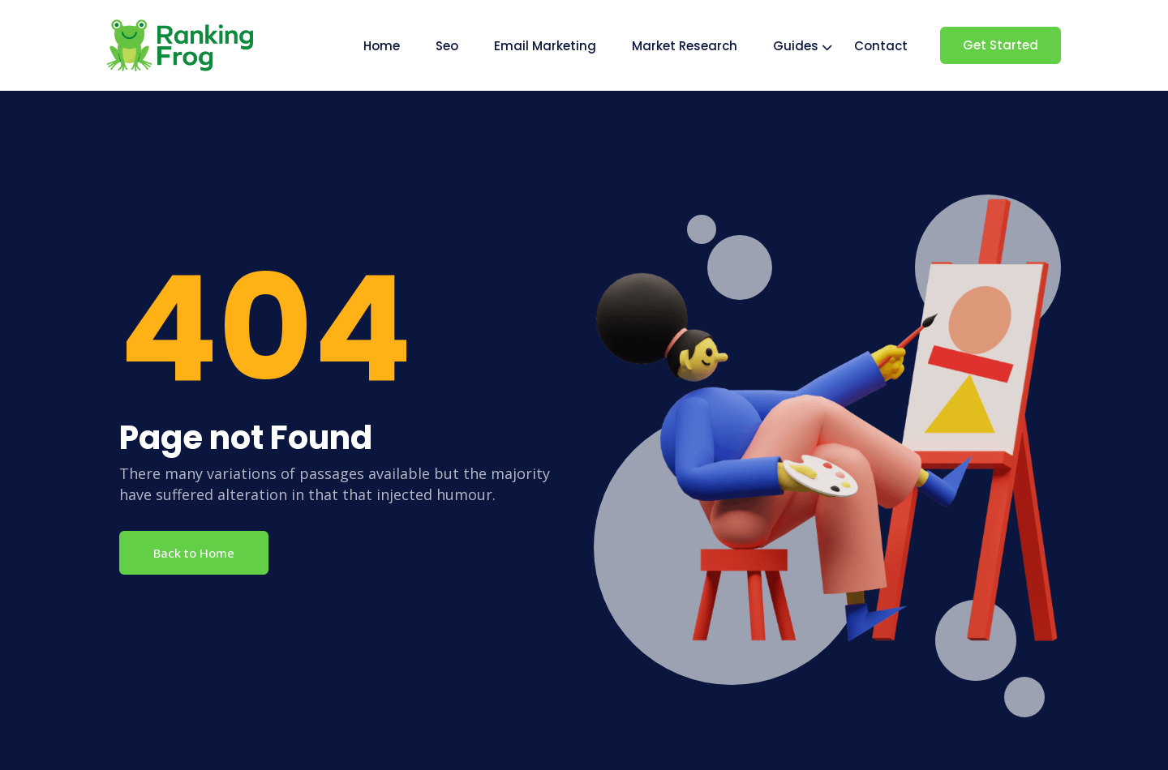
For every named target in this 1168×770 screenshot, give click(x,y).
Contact (881, 45)
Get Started (1000, 44)
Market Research (684, 45)
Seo (447, 45)
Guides (795, 45)
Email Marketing (545, 45)
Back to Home (193, 553)
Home (381, 45)
